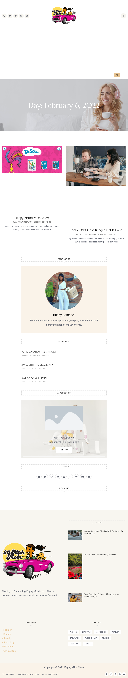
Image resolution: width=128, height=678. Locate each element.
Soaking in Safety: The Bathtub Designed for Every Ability (103, 532)
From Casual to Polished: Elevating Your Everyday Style (101, 595)
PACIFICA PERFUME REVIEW (34, 377)
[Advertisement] (64, 48)
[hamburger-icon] (117, 75)
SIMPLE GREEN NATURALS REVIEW (37, 364)
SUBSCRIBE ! (64, 449)
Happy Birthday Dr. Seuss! (32, 218)
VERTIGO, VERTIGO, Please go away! (38, 351)
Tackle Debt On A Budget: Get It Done (96, 230)
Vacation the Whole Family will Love (100, 554)
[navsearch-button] (123, 15)
